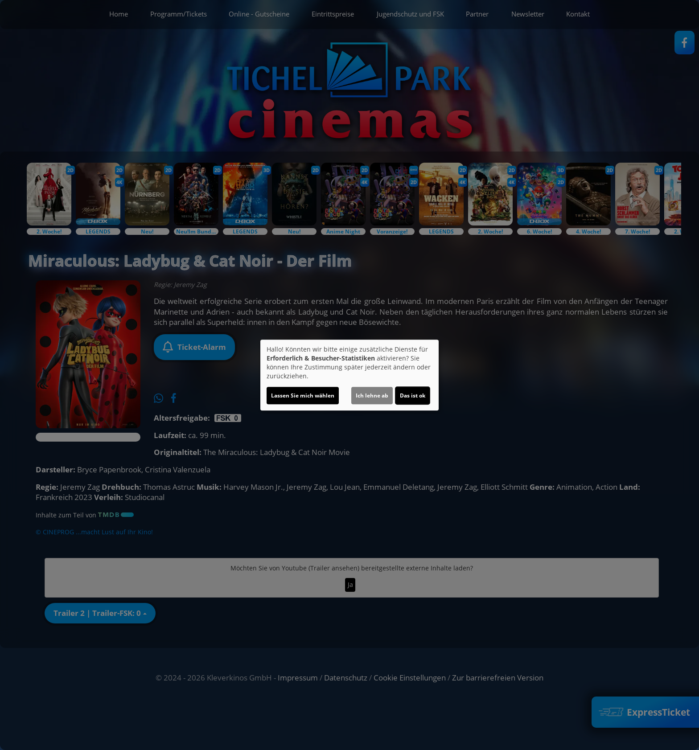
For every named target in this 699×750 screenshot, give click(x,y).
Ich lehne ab (372, 395)
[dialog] (349, 375)
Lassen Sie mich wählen (302, 395)
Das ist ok (412, 395)
